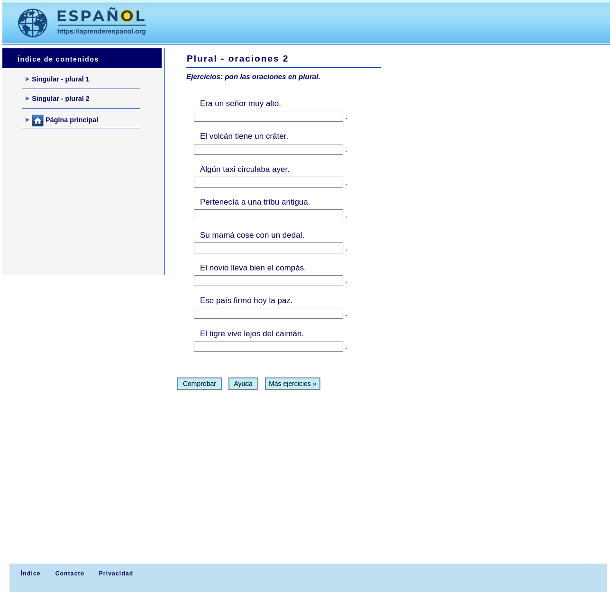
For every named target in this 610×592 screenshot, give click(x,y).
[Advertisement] (336, 21)
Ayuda (243, 383)
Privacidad (116, 573)
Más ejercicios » (292, 383)
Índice (29, 573)
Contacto (70, 573)
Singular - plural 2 (58, 98)
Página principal (62, 120)
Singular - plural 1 (58, 79)
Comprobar (199, 383)
